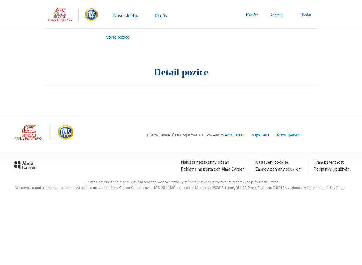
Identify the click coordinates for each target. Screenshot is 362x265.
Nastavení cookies (272, 162)
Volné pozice (118, 37)
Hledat (302, 14)
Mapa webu (260, 135)
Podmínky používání (332, 169)
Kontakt (276, 15)
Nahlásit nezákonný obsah (205, 162)
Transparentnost (329, 162)
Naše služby (125, 15)
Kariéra (252, 15)
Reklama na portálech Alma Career (212, 169)
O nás (161, 15)
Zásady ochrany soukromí (278, 169)
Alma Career (234, 135)
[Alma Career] (25, 166)
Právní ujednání (288, 135)
